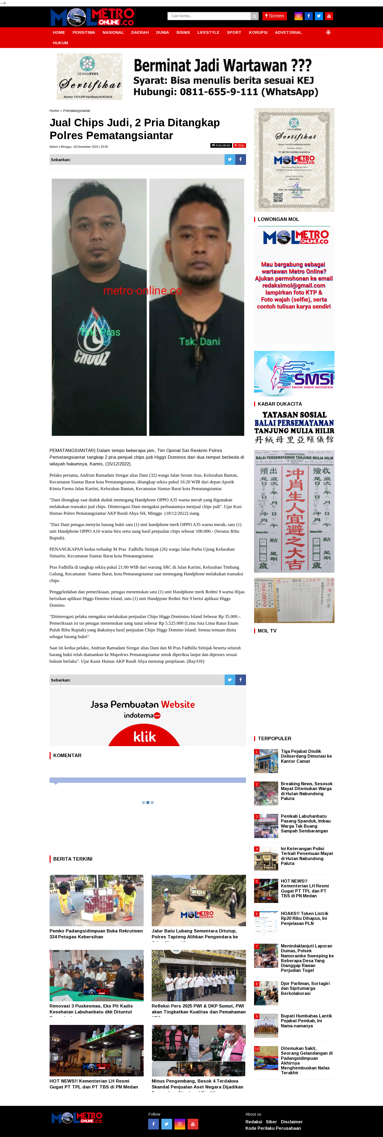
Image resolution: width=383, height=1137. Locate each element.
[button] (328, 30)
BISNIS (183, 32)
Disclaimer (292, 1122)
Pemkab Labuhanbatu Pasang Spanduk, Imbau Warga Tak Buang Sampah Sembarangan (306, 823)
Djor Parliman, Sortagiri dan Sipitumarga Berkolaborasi (305, 988)
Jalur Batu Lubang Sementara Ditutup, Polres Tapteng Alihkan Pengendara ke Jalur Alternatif (195, 936)
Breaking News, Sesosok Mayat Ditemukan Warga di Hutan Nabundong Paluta (307, 791)
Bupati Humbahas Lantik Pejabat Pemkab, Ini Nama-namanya (306, 1021)
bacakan (221, 145)
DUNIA (162, 32)
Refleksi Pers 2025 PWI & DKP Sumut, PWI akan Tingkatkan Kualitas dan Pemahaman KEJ (199, 1011)
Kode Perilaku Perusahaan (273, 1128)
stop (239, 145)
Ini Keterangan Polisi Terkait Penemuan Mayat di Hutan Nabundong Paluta (307, 856)
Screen (274, 15)
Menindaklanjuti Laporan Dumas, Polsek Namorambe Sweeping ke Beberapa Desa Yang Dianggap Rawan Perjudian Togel (307, 958)
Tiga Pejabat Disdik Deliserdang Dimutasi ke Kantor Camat (306, 756)
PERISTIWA (84, 32)
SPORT (234, 32)
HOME (59, 32)
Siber (271, 1122)
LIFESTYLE (209, 32)
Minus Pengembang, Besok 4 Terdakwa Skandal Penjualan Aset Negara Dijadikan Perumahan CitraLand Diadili (197, 1087)
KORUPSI (258, 32)
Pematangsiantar (76, 111)
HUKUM (60, 42)
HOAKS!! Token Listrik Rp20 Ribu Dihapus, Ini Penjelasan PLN (304, 918)
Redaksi (254, 1122)
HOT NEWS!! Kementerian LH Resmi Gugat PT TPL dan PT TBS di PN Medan (305, 888)
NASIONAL (113, 32)
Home (54, 111)
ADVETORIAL (288, 32)
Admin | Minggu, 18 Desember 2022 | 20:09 (79, 146)
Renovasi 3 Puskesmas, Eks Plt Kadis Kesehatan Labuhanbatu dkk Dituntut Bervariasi (91, 1011)
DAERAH (140, 32)
